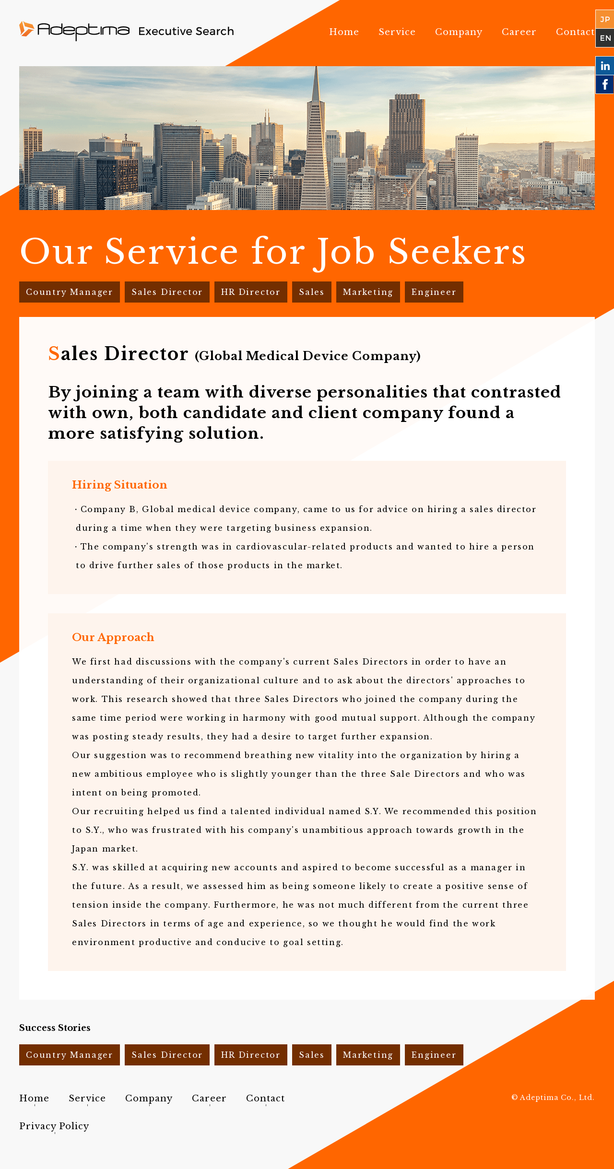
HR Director (251, 292)
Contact (575, 32)
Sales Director (167, 292)
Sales (312, 292)
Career (519, 32)
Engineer (434, 292)
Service (397, 32)
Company (459, 32)
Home (344, 32)
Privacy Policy (54, 1126)
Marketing (368, 292)
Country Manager (69, 292)
